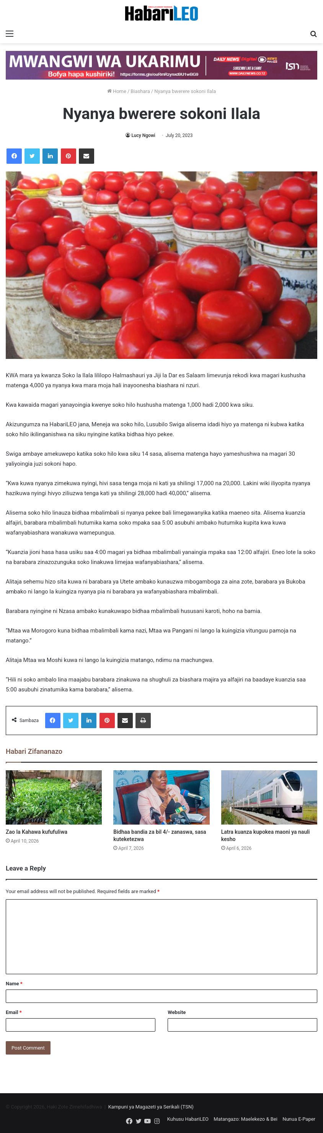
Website (177, 1012)
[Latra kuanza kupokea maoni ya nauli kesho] (269, 797)
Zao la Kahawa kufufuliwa (36, 832)
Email (14, 1012)
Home (116, 91)
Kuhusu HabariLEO (188, 1119)
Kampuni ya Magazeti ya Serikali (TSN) (151, 1107)
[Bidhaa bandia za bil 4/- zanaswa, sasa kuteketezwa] (161, 797)
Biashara (140, 91)
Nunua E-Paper (298, 1119)
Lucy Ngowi (143, 135)
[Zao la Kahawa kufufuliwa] (54, 797)
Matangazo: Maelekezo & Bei (245, 1119)
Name (14, 983)
